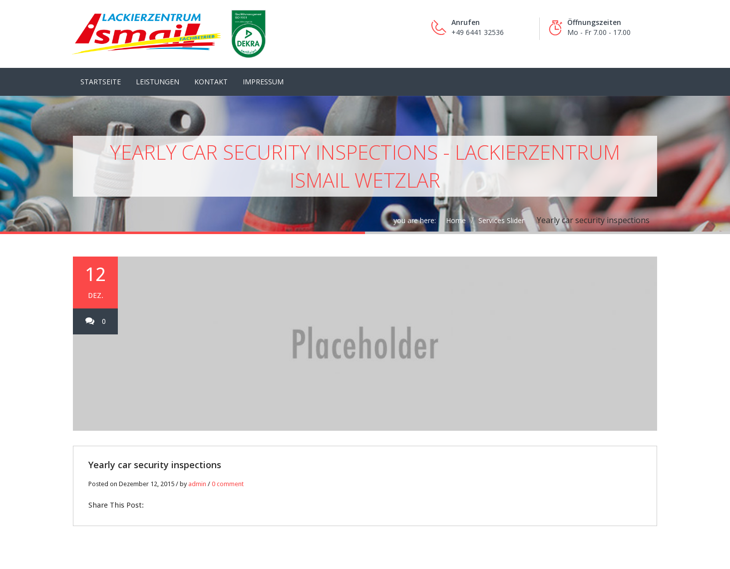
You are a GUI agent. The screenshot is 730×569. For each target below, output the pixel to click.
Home (456, 208)
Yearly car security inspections (154, 452)
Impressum (263, 69)
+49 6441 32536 (477, 32)
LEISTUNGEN (157, 69)
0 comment (228, 472)
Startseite (100, 69)
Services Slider (501, 208)
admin (197, 472)
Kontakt (211, 69)
